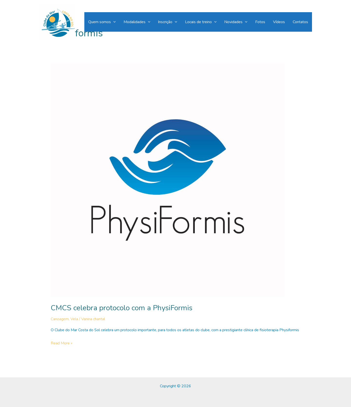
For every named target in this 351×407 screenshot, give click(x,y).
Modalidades (137, 22)
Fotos (260, 22)
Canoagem (60, 319)
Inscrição (167, 22)
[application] (113, 22)
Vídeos (279, 22)
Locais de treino (201, 22)
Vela (74, 319)
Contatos (300, 22)
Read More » (61, 343)
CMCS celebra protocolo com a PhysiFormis (121, 308)
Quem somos (102, 22)
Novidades (235, 22)
